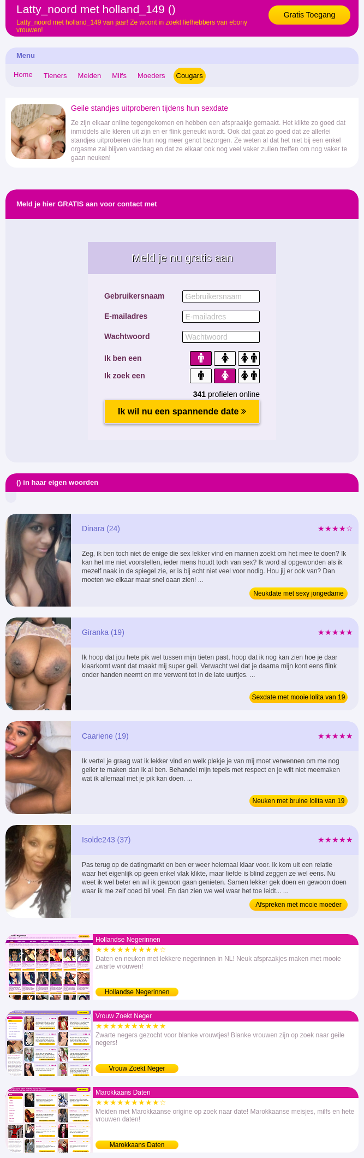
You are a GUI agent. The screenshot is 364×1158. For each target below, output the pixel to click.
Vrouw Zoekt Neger (137, 1068)
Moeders (151, 76)
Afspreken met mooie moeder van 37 (298, 906)
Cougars (189, 76)
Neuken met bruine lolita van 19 (299, 801)
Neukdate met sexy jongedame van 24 (298, 594)
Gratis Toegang (310, 14)
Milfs (119, 76)
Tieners (55, 76)
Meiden (90, 76)
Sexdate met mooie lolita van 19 (298, 697)
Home (23, 74)
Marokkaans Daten (137, 1145)
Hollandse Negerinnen (137, 992)
